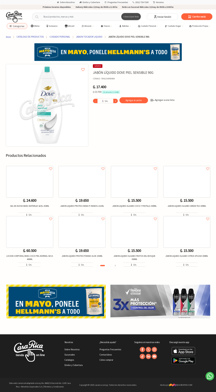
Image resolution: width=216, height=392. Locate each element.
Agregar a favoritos (30, 165)
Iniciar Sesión (162, 17)
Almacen (86, 26)
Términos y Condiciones (54, 386)
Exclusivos (51, 26)
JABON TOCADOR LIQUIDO (89, 36)
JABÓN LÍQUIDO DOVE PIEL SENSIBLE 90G (128, 36)
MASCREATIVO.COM (180, 385)
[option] (47, 105)
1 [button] (102, 265)
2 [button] (115, 265)
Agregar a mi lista (47, 66)
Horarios (158, 2)
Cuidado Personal (147, 26)
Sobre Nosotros (66, 2)
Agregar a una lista (162, 99)
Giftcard (69, 26)
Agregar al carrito (134, 100)
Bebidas (124, 26)
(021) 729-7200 (140, 2)
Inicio (8, 36)
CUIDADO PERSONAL (60, 36)
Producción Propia (199, 26)
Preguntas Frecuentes (116, 2)
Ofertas (35, 26)
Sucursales (69, 354)
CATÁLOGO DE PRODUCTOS (30, 36)
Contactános (105, 354)
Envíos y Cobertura (89, 2)
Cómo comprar (106, 359)
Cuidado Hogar (173, 26)
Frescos (105, 26)
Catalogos (69, 359)
